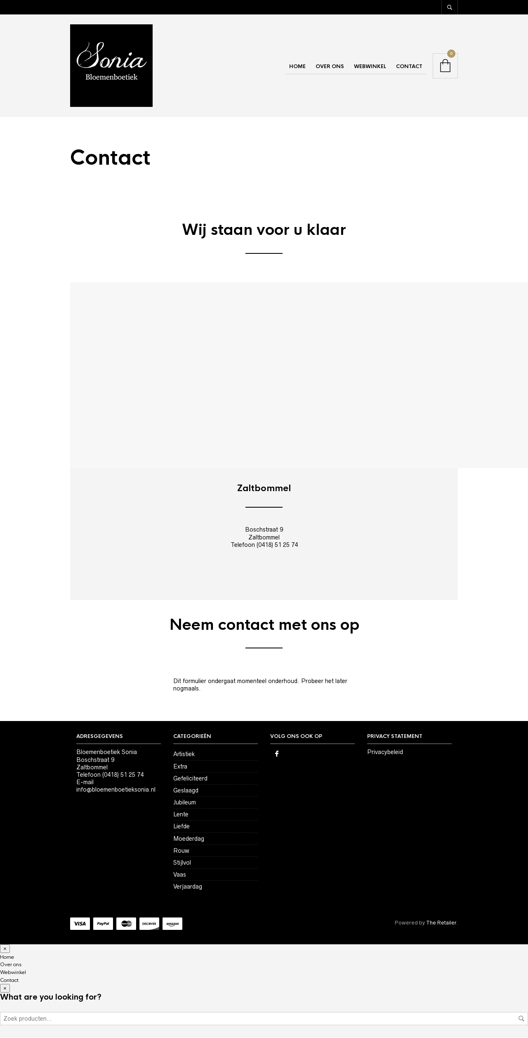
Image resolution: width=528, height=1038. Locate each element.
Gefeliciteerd (190, 779)
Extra (180, 767)
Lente (181, 815)
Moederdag (188, 839)
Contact (409, 67)
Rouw (181, 851)
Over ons (330, 67)
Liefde (181, 827)
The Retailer (441, 923)
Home (297, 67)
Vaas (179, 875)
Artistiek (184, 755)
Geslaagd (185, 790)
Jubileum (184, 802)
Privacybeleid (385, 753)
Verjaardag (187, 887)
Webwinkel (370, 67)
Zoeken (521, 1019)
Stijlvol (182, 863)
